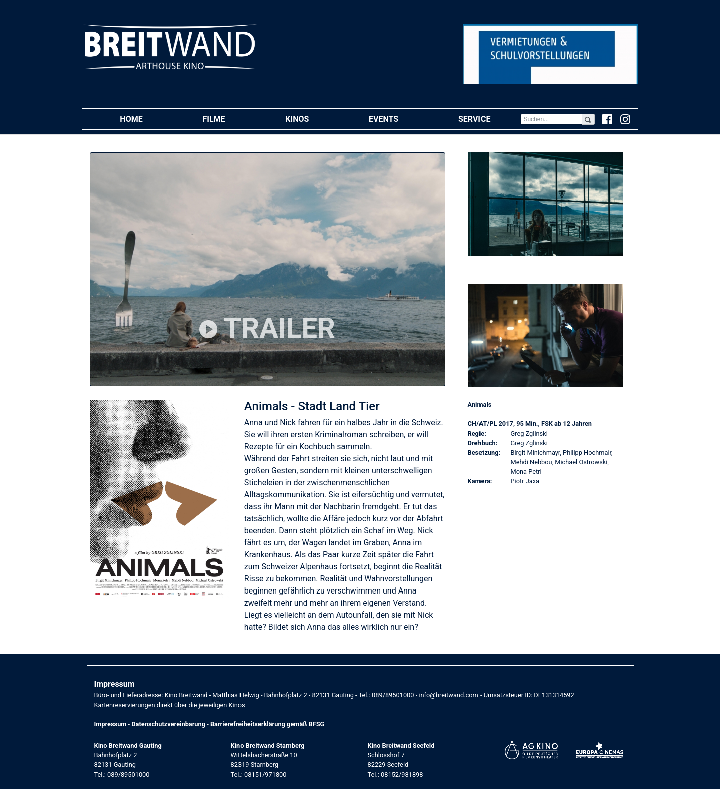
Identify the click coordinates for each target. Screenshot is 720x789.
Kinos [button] (312, 118)
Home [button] (146, 118)
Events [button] (398, 118)
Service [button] (489, 118)
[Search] (551, 119)
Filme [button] (228, 118)
